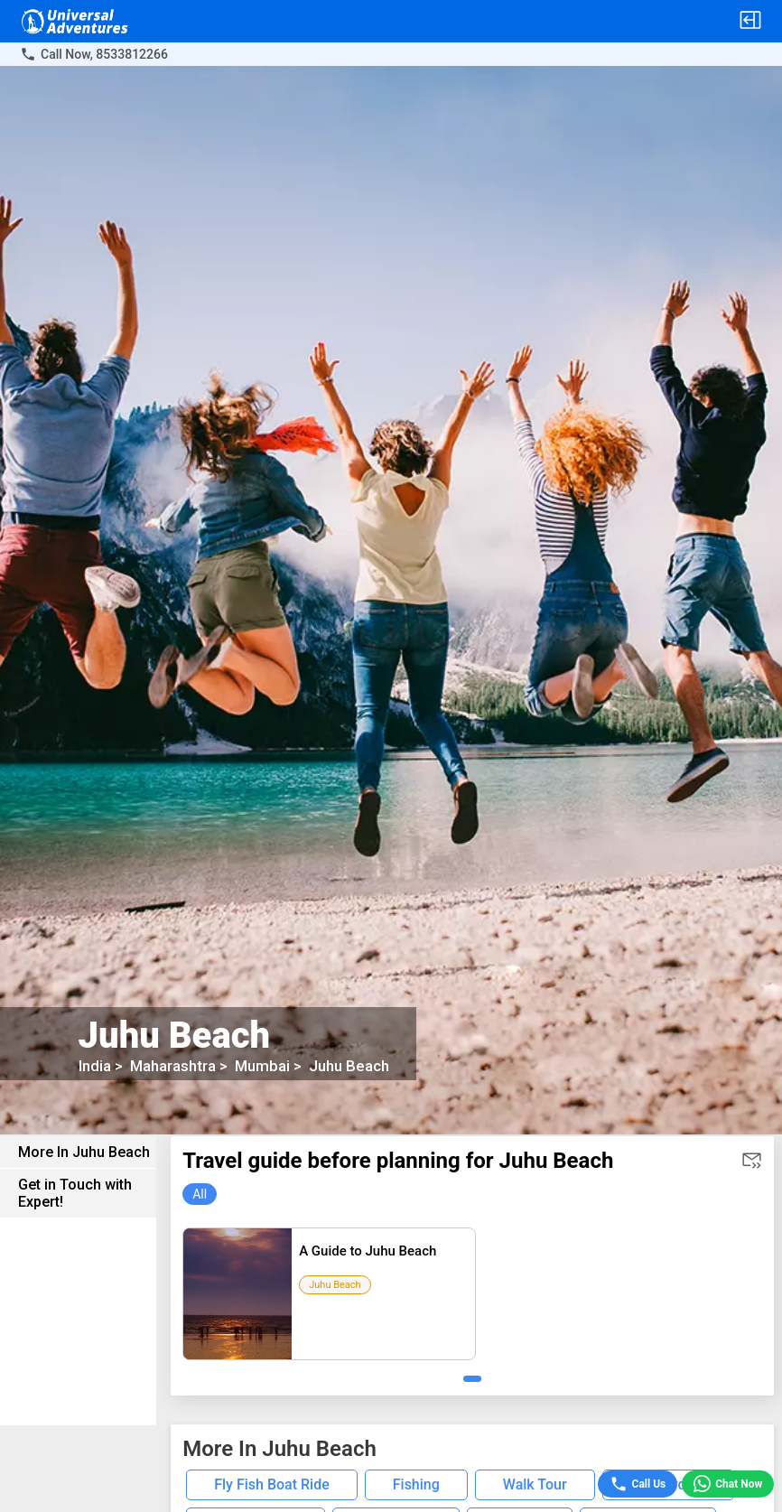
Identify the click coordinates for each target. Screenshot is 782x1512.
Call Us (638, 1484)
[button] (750, 21)
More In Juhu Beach (84, 1152)
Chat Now (728, 1484)
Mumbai (253, 1066)
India (95, 1066)
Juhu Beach (339, 1066)
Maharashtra (163, 1066)
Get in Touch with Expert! (75, 1193)
